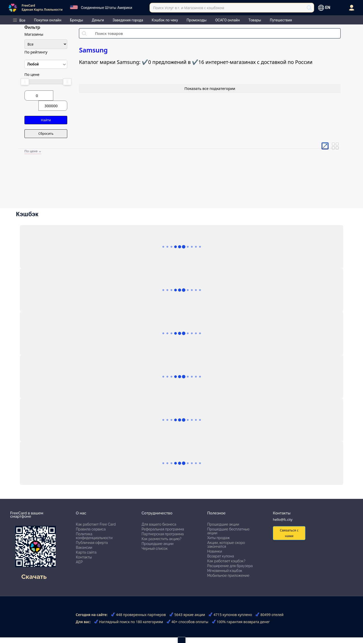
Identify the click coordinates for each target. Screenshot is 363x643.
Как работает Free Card (96, 524)
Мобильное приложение (228, 575)
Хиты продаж (218, 538)
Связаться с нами (289, 533)
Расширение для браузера (230, 566)
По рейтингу (35, 51)
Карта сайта (86, 552)
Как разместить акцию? (161, 539)
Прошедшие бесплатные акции (228, 531)
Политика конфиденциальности (94, 536)
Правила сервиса (91, 529)
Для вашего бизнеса (159, 524)
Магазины (33, 34)
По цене (31, 74)
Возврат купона (220, 556)
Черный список (155, 548)
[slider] (24, 81)
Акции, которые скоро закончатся (226, 545)
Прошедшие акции (157, 544)
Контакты (84, 557)
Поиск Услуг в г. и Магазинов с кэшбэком (188, 7)
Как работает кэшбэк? (226, 561)
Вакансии (84, 547)
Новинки (214, 551)
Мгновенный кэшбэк (224, 571)
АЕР (79, 562)
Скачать (34, 576)
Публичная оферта (92, 543)
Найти (46, 120)
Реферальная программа (163, 529)
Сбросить (45, 133)
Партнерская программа (163, 534)
